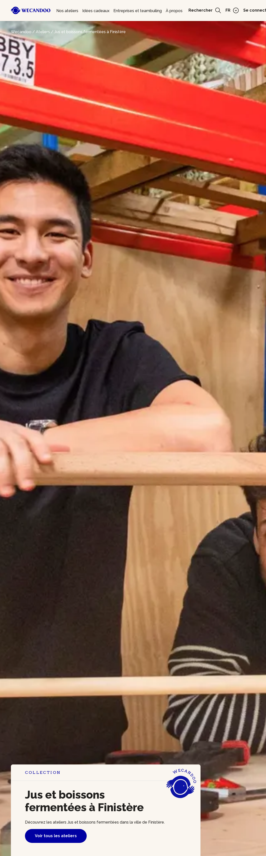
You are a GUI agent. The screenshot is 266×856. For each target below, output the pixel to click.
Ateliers (43, 31)
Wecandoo (21, 31)
